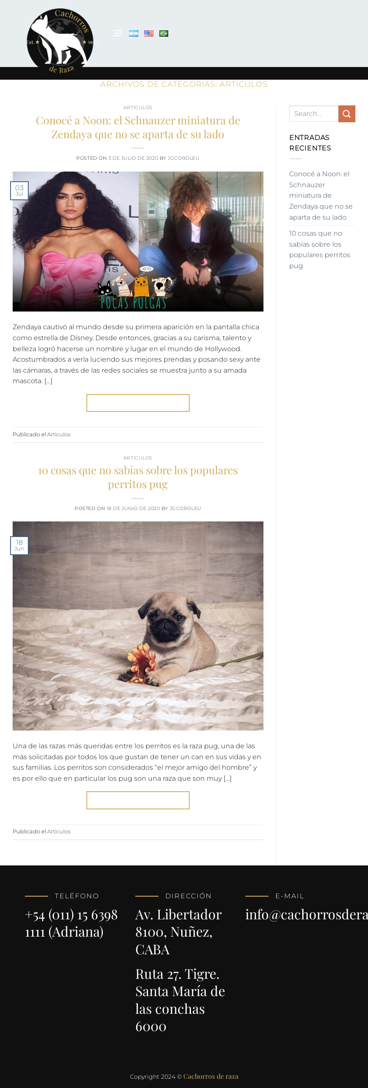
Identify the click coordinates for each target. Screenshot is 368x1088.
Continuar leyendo (138, 403)
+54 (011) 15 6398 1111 (71, 922)
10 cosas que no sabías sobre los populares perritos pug (138, 476)
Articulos (138, 107)
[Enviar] (346, 113)
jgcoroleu (183, 158)
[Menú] (118, 33)
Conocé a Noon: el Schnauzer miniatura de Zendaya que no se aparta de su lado (138, 127)
